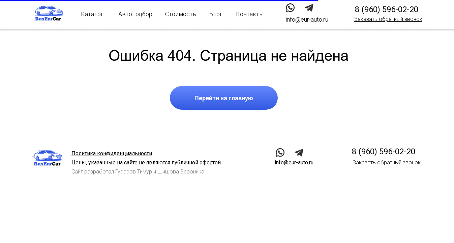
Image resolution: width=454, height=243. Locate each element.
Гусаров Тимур (133, 171)
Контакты (250, 14)
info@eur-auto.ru (294, 162)
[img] (308, 7)
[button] (388, 19)
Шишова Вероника (180, 171)
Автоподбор (135, 14)
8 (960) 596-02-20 (386, 9)
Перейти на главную (223, 98)
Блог (215, 14)
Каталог (92, 14)
